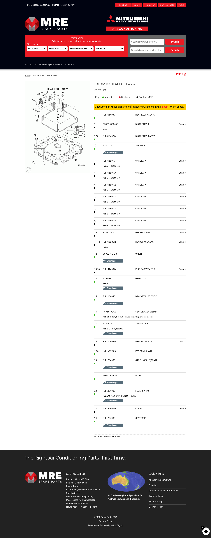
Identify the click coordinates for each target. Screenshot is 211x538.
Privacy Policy (105, 521)
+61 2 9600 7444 (67, 5)
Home (28, 64)
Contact (69, 64)
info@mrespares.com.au (38, 5)
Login (137, 5)
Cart (181, 5)
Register (150, 5)
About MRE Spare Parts (48, 64)
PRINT (181, 74)
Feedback (123, 5)
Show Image (112, 152)
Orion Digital (117, 525)
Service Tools (167, 5)
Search (175, 41)
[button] (28, 169)
